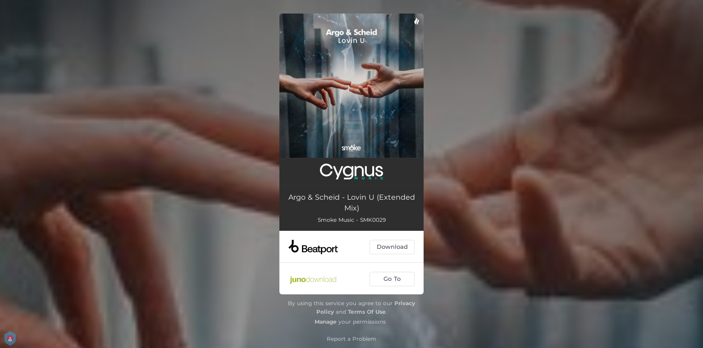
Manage (326, 321)
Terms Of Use (367, 311)
